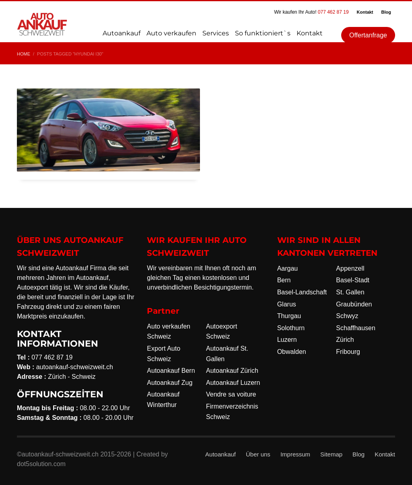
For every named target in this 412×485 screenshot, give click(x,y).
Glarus (286, 304)
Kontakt (365, 12)
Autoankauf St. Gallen (227, 353)
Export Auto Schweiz (163, 353)
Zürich (345, 339)
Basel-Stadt (352, 280)
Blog (386, 12)
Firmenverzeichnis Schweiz (232, 411)
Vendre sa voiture (231, 394)
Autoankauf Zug (169, 382)
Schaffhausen (355, 328)
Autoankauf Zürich (232, 370)
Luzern (287, 339)
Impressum (295, 454)
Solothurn (291, 328)
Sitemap (331, 454)
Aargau (287, 268)
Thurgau (289, 315)
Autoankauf (220, 454)
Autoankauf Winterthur (163, 399)
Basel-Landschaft (302, 292)
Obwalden (291, 351)
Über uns (258, 454)
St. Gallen (350, 292)
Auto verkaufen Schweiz (168, 331)
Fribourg (348, 351)
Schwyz (347, 315)
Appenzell (350, 268)
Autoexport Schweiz (221, 331)
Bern (284, 280)
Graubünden (354, 304)
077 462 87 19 (333, 12)
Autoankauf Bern (171, 370)
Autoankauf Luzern (233, 382)
